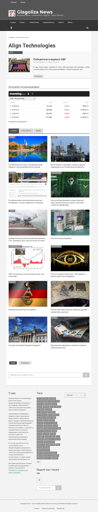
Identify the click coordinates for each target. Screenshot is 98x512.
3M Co (39, 399)
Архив (23, 2)
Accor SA (40, 404)
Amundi (39, 458)
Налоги (61, 22)
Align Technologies (44, 431)
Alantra (40, 426)
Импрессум (60, 508)
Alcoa (55, 426)
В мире (13, 22)
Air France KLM (42, 415)
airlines (40, 423)
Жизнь (70, 22)
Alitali (39, 434)
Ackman (47, 404)
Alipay (54, 431)
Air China (48, 409)
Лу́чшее (15, 131)
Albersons (48, 426)
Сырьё (54, 137)
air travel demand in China (46, 417)
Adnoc (39, 407)
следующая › (25, 363)
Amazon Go (41, 445)
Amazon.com (50, 445)
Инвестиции (34, 22)
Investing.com (22, 122)
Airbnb (46, 420)
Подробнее (39, 76)
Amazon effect (49, 442)
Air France (51, 412)
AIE (51, 407)
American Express (43, 450)
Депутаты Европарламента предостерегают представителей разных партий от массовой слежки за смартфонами (67, 203)
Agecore (46, 407)
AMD (58, 445)
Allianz (52, 434)
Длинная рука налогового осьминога (22, 310)
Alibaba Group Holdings (52, 428)
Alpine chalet (50, 436)
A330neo (45, 399)
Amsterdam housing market (46, 453)
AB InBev (52, 399)
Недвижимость (48, 22)
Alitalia (46, 434)
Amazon (40, 442)
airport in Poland (50, 423)
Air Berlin (57, 407)
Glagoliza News (35, 12)
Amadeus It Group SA (53, 439)
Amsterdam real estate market (47, 455)
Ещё (38, 462)
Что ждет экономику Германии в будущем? (25, 345)
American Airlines (43, 447)
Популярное (26, 131)
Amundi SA (47, 458)
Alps (57, 436)
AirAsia (39, 420)
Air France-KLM (54, 415)
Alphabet (40, 436)
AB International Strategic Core (48, 401)
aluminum (40, 439)
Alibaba (39, 428)
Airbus (52, 420)
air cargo (40, 409)
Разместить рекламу (48, 508)
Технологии (56, 173)
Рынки (22, 22)
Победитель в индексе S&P (49, 59)
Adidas (54, 404)
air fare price (41, 412)
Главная (14, 2)
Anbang (55, 458)
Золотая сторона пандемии (61, 238)
